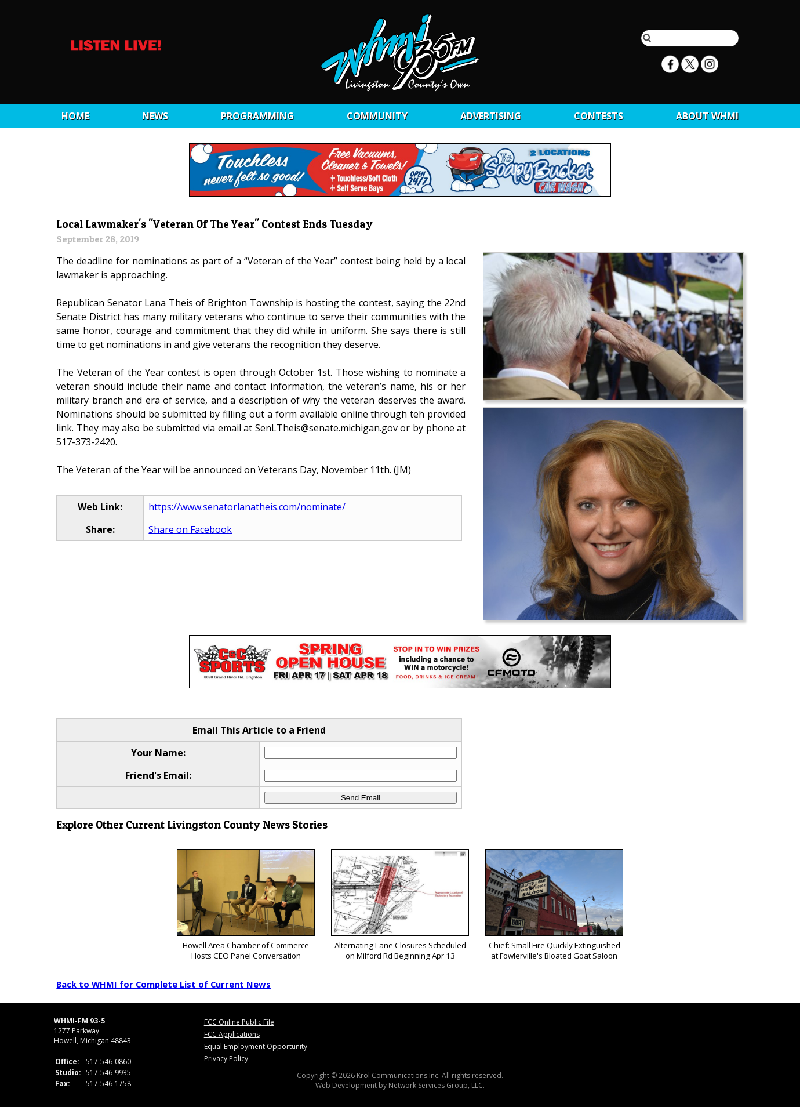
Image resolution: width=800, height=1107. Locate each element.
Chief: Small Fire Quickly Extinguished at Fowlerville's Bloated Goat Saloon (554, 905)
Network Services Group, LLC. (436, 1085)
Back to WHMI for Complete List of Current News (163, 984)
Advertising (490, 116)
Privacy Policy (226, 1059)
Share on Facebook (190, 529)
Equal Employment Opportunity (255, 1046)
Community (377, 116)
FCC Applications (232, 1034)
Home (75, 116)
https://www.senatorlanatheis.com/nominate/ (247, 506)
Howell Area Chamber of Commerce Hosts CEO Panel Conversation (245, 905)
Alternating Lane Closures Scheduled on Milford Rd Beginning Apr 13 (399, 905)
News (155, 116)
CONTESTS (598, 116)
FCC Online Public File (239, 1022)
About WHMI (707, 116)
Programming (257, 116)
